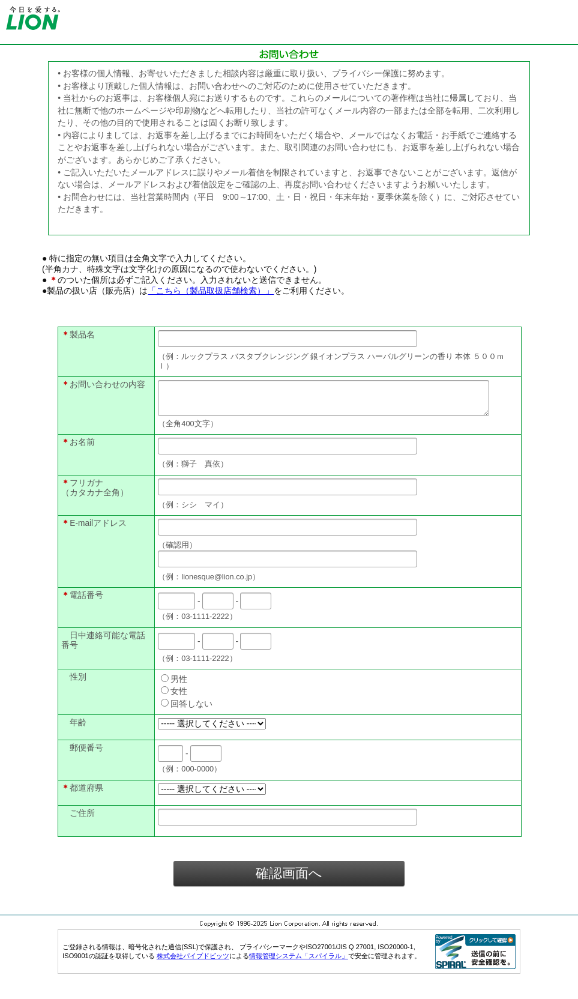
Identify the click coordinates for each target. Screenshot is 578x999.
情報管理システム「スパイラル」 (298, 963)
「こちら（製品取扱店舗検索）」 (211, 290)
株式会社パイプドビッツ (193, 963)
